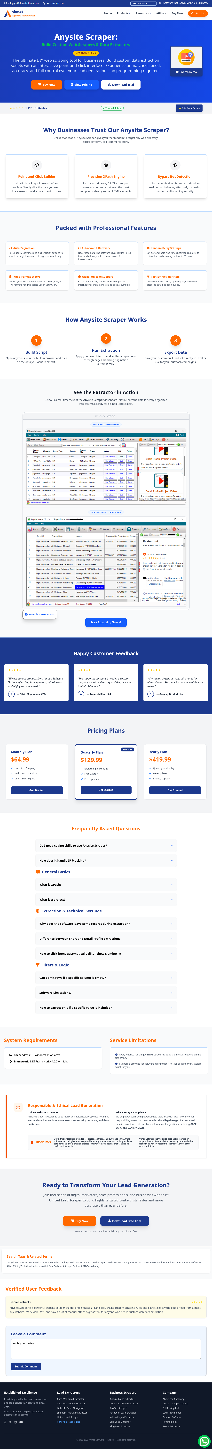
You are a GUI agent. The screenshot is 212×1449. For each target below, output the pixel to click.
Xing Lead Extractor (120, 1426)
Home (108, 13)
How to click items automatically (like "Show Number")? (106, 953)
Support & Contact (173, 1417)
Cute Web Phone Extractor (71, 1403)
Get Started (36, 790)
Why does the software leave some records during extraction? (106, 923)
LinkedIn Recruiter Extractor (72, 1412)
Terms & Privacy (171, 1426)
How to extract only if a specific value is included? (106, 1007)
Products (124, 13)
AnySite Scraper (118, 1408)
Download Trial (121, 85)
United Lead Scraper (68, 1417)
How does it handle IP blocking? (106, 860)
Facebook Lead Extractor (123, 1412)
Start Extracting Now (106, 622)
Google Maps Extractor (122, 1398)
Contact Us (197, 13)
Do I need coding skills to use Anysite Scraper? (106, 845)
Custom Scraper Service (175, 1403)
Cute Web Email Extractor (70, 1398)
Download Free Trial (124, 1221)
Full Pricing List (171, 1408)
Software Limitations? (106, 992)
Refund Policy (170, 1421)
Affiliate (161, 13)
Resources (143, 13)
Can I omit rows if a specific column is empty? (106, 977)
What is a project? (106, 899)
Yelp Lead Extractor (120, 1421)
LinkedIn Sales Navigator (70, 1408)
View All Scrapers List (68, 1421)
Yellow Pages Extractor (122, 1417)
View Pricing (81, 85)
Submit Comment (26, 1366)
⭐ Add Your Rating (189, 108)
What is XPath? (106, 884)
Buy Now (177, 13)
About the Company (173, 1398)
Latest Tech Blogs (172, 1412)
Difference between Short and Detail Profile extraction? (106, 938)
